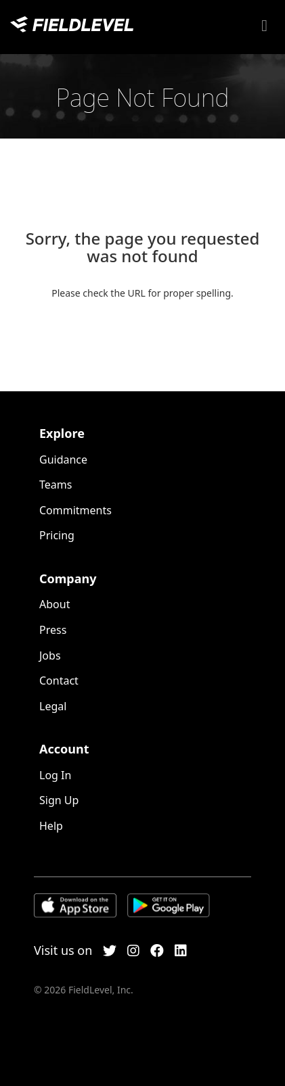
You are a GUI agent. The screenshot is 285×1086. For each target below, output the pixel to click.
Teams (55, 484)
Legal (52, 706)
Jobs (50, 655)
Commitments (75, 510)
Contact (59, 680)
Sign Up (59, 800)
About (54, 604)
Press (52, 629)
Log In (55, 775)
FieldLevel (71, 24)
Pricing (56, 535)
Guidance (63, 459)
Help (51, 825)
